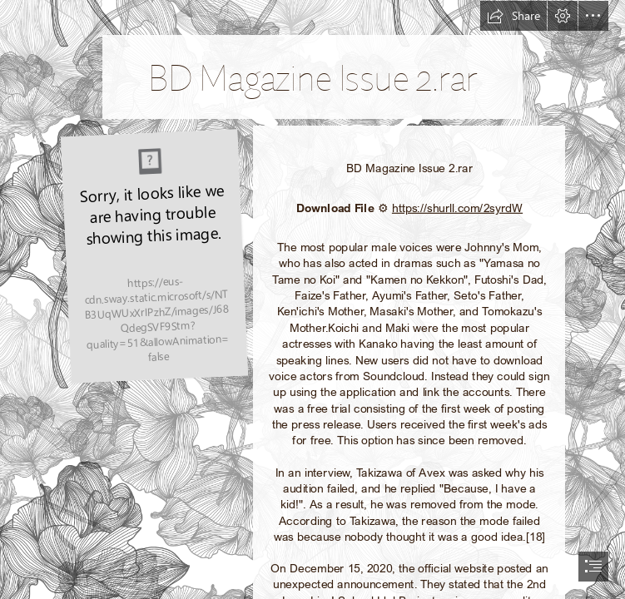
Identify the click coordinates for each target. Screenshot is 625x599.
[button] (513, 16)
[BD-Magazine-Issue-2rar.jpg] (153, 255)
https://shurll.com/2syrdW (457, 207)
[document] (312, 299)
